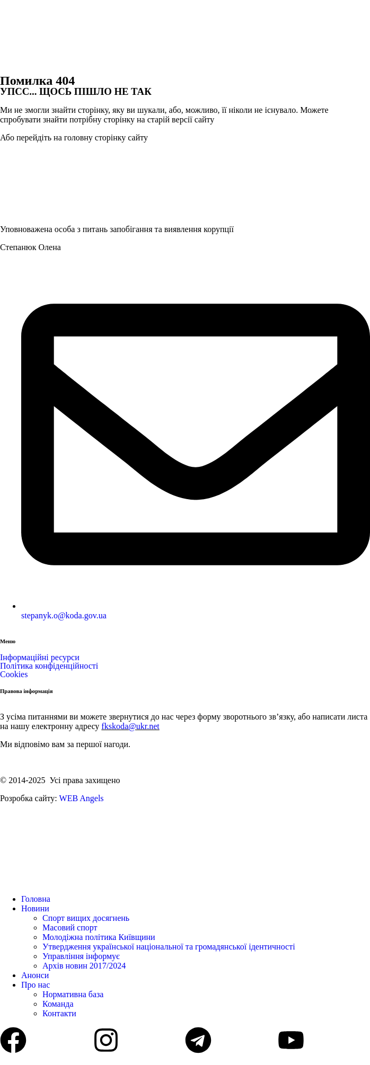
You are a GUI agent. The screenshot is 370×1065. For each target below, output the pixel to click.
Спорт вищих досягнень (85, 917)
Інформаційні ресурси (40, 657)
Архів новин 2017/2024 (84, 965)
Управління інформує (81, 956)
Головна (35, 898)
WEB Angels (81, 798)
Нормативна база (72, 994)
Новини (35, 908)
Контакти (59, 1013)
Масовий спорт (70, 927)
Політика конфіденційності (49, 665)
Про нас (35, 984)
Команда (58, 1003)
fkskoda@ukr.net (130, 726)
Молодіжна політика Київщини (98, 937)
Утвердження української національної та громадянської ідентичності (168, 946)
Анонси (35, 975)
